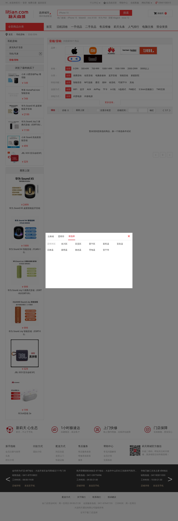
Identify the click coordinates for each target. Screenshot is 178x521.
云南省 (51, 236)
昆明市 (61, 236)
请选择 (71, 236)
